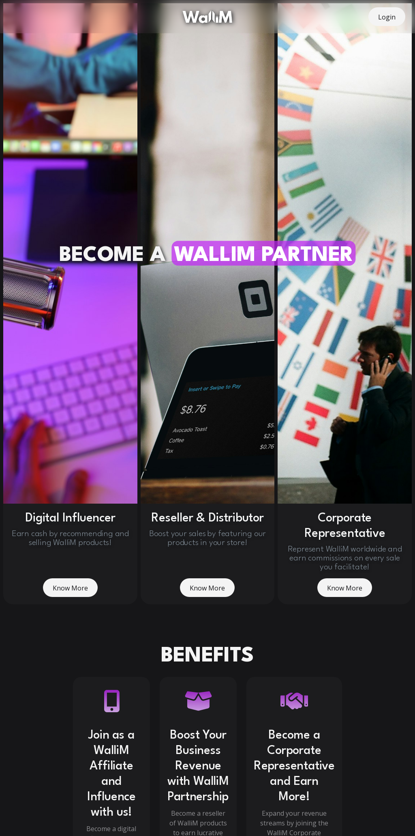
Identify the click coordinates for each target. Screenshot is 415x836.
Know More (70, 579)
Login (387, 17)
